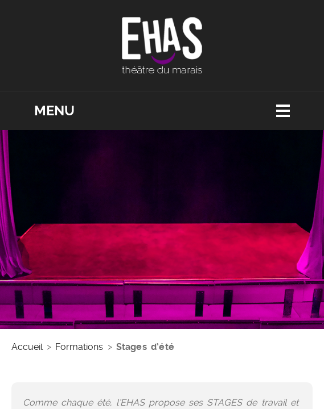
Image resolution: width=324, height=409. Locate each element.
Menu (54, 111)
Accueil (27, 346)
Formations (79, 346)
